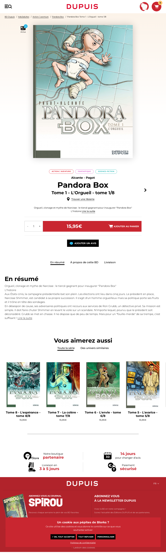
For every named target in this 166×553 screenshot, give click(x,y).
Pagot (90, 177)
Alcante (77, 177)
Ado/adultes (23, 17)
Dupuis (83, 6)
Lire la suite (88, 211)
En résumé (57, 262)
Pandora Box (58, 17)
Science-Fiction (106, 171)
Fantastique (84, 171)
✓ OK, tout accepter (63, 537)
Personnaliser (105, 537)
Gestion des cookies (84, 547)
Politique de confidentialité (83, 542)
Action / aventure (41, 17)
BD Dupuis (10, 17)
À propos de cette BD (84, 262)
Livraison (110, 262)
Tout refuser (85, 537)
